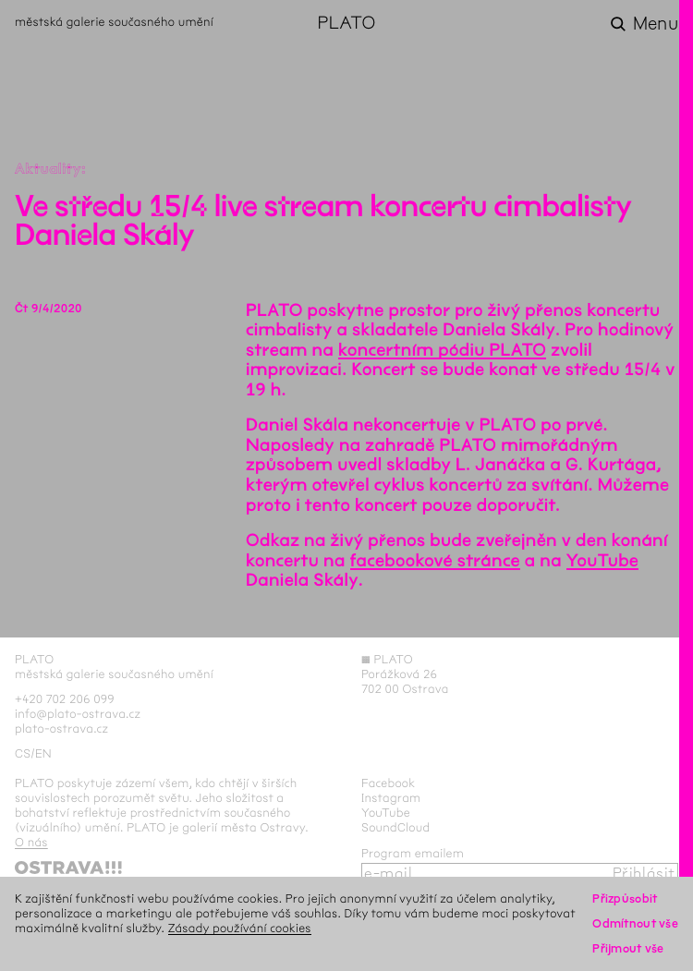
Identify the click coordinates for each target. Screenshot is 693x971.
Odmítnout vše (635, 923)
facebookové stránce (435, 561)
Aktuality (48, 169)
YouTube (602, 561)
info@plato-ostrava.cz (77, 714)
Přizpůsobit (624, 898)
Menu (655, 24)
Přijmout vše (627, 948)
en (43, 753)
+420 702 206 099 (65, 699)
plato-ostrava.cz (61, 728)
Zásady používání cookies (239, 928)
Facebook (388, 783)
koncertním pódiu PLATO (442, 350)
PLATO (346, 24)
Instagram (390, 798)
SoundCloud (395, 827)
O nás (31, 842)
